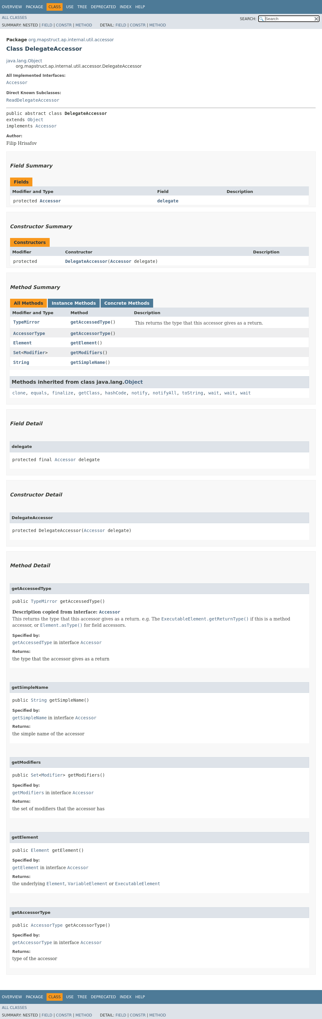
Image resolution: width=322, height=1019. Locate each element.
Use (70, 7)
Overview (12, 7)
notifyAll (165, 392)
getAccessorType (90, 333)
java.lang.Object (24, 60)
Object (35, 119)
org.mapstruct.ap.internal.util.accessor (71, 39)
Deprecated (103, 7)
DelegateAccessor (86, 261)
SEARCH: (248, 19)
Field (47, 25)
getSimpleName (87, 362)
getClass (89, 392)
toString (192, 392)
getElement (83, 342)
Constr (64, 25)
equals (39, 392)
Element (22, 342)
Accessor (16, 82)
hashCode (115, 392)
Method (83, 25)
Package (34, 7)
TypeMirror (26, 322)
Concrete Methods (127, 303)
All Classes (14, 17)
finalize (62, 392)
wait (213, 392)
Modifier (34, 352)
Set (17, 352)
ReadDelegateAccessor (32, 100)
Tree (82, 7)
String (21, 362)
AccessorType (29, 333)
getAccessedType (90, 322)
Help (140, 7)
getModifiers (86, 352)
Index (126, 7)
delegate (167, 200)
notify (139, 392)
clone (18, 392)
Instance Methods (74, 303)
